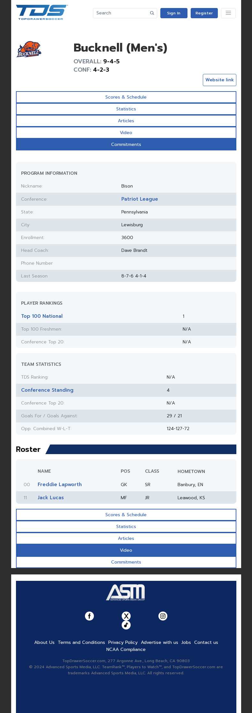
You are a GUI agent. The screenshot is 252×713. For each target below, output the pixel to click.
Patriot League (139, 199)
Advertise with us (159, 642)
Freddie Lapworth (60, 484)
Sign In (173, 13)
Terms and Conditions (81, 642)
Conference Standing (47, 390)
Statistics (126, 109)
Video (126, 132)
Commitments (126, 144)
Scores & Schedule (126, 97)
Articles (126, 120)
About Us (44, 642)
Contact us (206, 642)
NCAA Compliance (126, 649)
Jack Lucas (51, 497)
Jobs (186, 642)
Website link (219, 79)
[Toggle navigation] (228, 13)
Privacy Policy (123, 642)
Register (204, 13)
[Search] (120, 13)
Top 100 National (42, 316)
